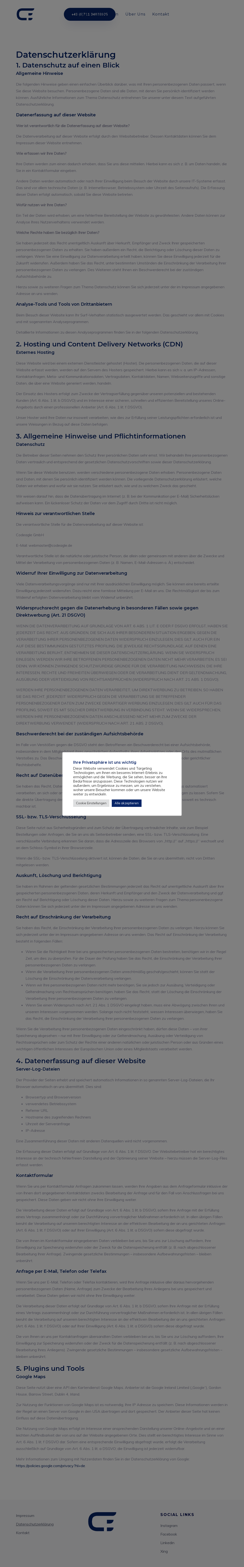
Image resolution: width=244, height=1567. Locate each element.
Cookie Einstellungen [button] (91, 803)
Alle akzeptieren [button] (127, 803)
